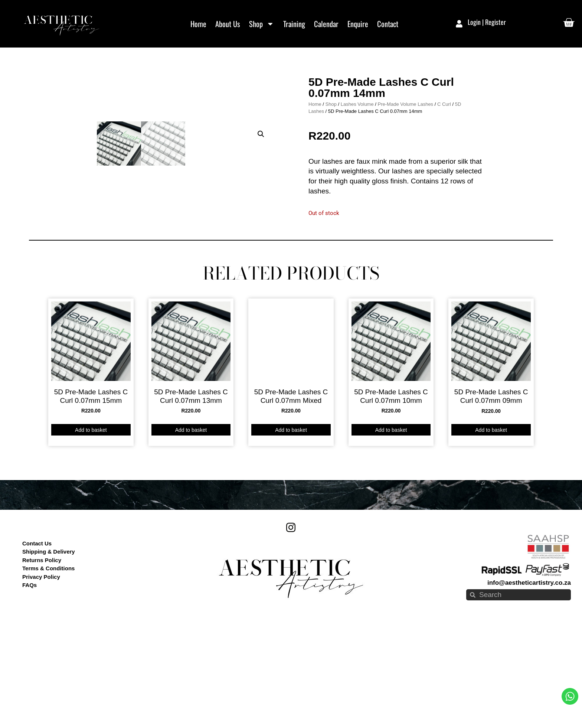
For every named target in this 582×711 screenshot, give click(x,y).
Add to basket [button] (91, 516)
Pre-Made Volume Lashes (406, 147)
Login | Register (487, 22)
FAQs (29, 672)
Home (198, 23)
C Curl (444, 147)
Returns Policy (41, 646)
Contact (387, 23)
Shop (261, 23)
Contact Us (37, 630)
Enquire (357, 23)
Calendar (326, 23)
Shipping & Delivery (48, 638)
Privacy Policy (41, 663)
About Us (227, 23)
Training (294, 23)
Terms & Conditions (48, 655)
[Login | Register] (459, 23)
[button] (261, 89)
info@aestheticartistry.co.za (529, 669)
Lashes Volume (357, 147)
